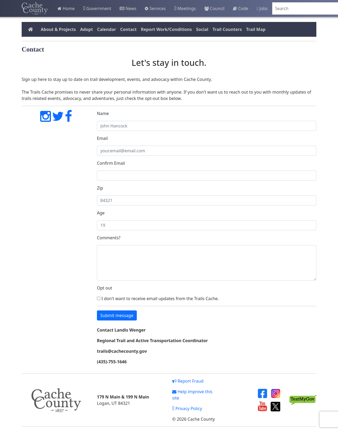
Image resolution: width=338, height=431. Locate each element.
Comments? (108, 238)
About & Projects (58, 29)
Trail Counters (227, 29)
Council (214, 8)
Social (202, 29)
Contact (128, 29)
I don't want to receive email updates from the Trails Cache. (158, 298)
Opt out (104, 288)
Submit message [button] (116, 315)
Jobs (262, 8)
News (128, 8)
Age (101, 213)
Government (97, 8)
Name (103, 113)
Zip (100, 188)
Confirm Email (111, 163)
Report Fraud (188, 381)
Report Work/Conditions (166, 29)
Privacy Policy (187, 408)
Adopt (86, 29)
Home (66, 8)
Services (155, 8)
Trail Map (255, 29)
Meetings (185, 8)
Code (240, 8)
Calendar (106, 29)
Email (102, 138)
